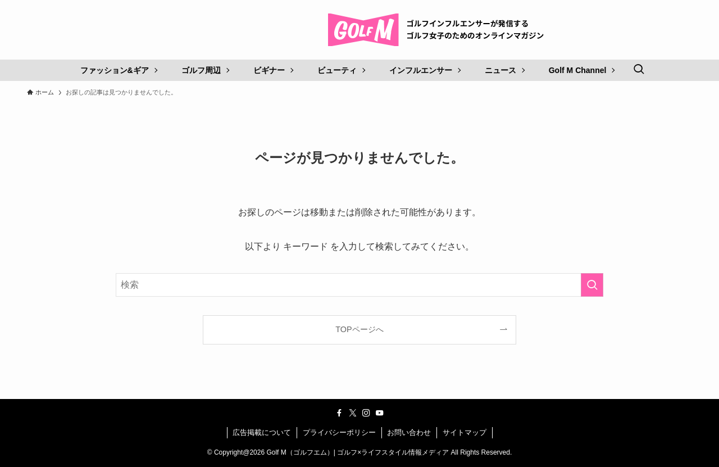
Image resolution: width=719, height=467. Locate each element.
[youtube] (380, 413)
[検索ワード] (359, 285)
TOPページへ (359, 329)
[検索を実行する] (592, 285)
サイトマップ (464, 432)
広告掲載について (262, 432)
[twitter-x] (353, 413)
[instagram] (366, 413)
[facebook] (339, 413)
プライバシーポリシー (339, 432)
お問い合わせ (409, 432)
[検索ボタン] (638, 70)
